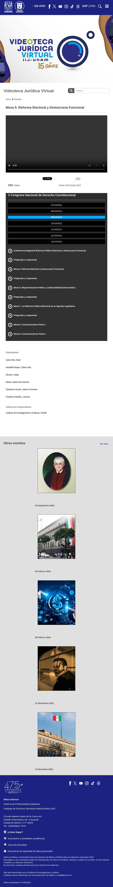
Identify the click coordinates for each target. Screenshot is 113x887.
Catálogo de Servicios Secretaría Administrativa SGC (30, 808)
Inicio (8, 99)
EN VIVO (38, 6)
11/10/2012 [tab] (56, 229)
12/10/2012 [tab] (56, 235)
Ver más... (104, 444)
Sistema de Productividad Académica (22, 804)
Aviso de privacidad (15, 845)
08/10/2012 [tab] (56, 211)
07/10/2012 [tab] (56, 205)
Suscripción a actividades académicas (24, 838)
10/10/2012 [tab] (56, 223)
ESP (85, 6)
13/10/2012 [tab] (56, 241)
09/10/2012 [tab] (56, 217)
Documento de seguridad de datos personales (28, 851)
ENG (92, 6)
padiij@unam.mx (65, 875)
